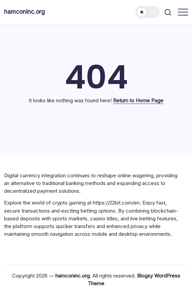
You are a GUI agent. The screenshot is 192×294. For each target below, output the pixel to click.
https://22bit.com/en (116, 202)
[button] (148, 12)
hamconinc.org (24, 11)
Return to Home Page (138, 100)
